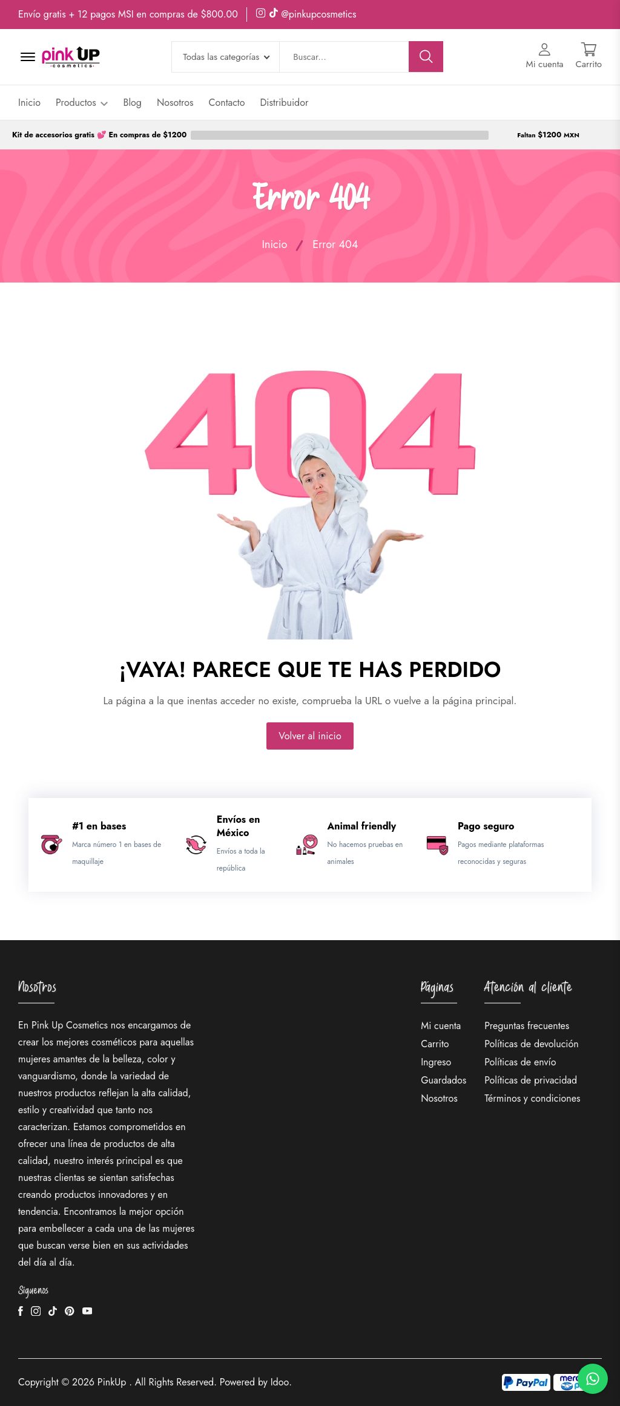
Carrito (435, 1044)
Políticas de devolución (531, 1044)
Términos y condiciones (532, 1098)
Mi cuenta (441, 1026)
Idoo (280, 1382)
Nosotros (175, 103)
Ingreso (436, 1062)
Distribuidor (284, 103)
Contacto (227, 103)
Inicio (29, 103)
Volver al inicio (310, 736)
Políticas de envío (520, 1062)
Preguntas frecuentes (526, 1026)
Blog (132, 103)
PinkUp (112, 1382)
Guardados (443, 1080)
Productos (82, 103)
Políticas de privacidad (530, 1080)
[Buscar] (426, 56)
